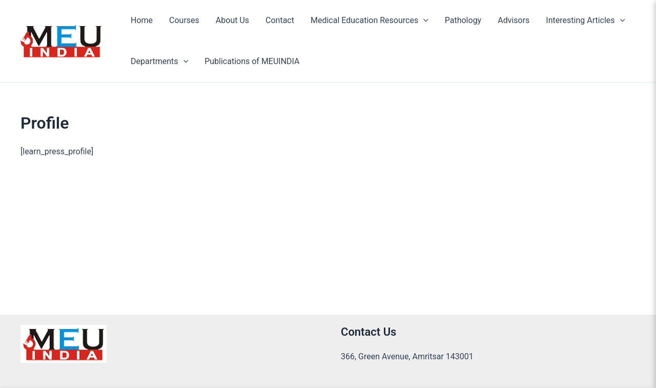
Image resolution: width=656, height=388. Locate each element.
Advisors (513, 20)
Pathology (463, 20)
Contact (279, 20)
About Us (232, 20)
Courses (184, 20)
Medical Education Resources (369, 20)
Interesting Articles (585, 20)
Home (142, 20)
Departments (159, 61)
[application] (423, 20)
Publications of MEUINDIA (251, 61)
